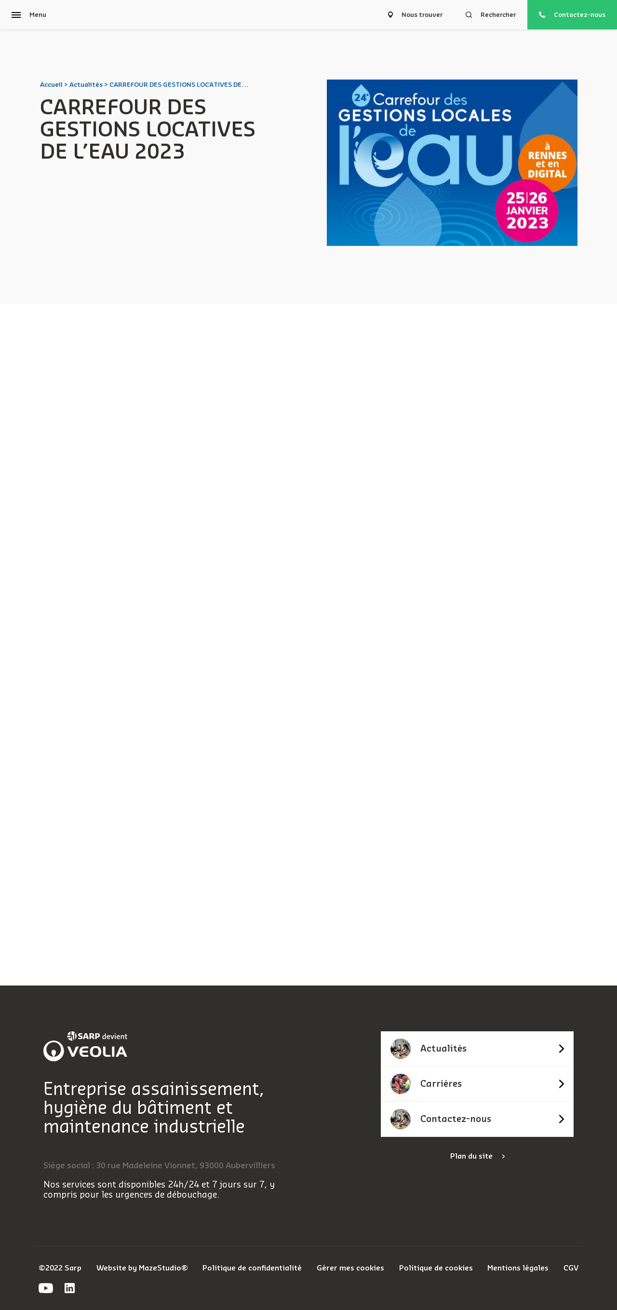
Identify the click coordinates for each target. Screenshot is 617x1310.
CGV (570, 1268)
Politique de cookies (436, 1268)
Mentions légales (518, 1268)
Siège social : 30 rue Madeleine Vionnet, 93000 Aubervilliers (159, 1166)
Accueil (51, 84)
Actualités (86, 84)
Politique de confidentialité (252, 1268)
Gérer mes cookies (350, 1268)
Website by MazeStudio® (142, 1268)
